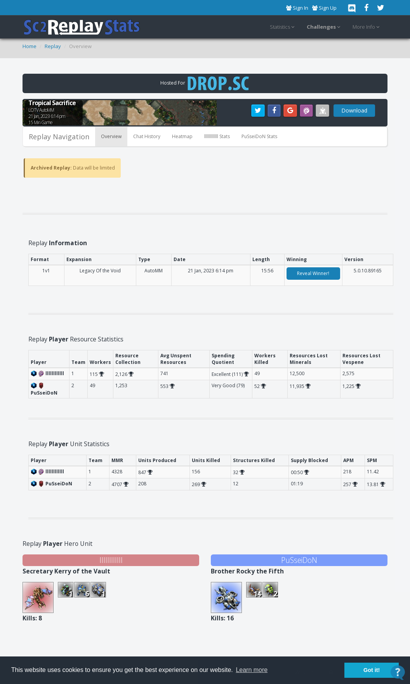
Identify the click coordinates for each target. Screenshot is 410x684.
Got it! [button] (371, 670)
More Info (367, 27)
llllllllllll (111, 560)
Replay (53, 46)
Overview (111, 136)
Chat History (146, 136)
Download (354, 110)
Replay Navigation (59, 136)
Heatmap (182, 136)
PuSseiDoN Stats (259, 136)
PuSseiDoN (299, 560)
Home (29, 46)
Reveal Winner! (313, 273)
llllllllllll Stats (217, 136)
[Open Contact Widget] (397, 672)
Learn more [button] (252, 670)
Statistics (283, 27)
